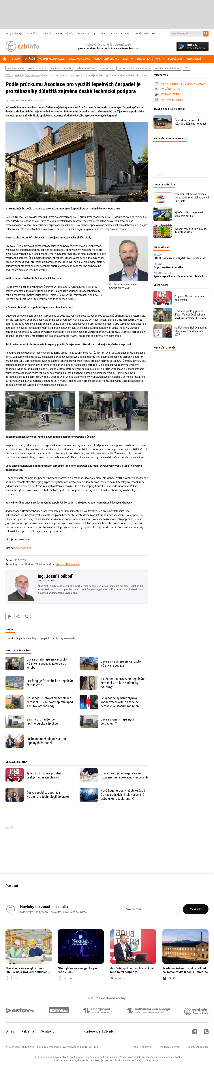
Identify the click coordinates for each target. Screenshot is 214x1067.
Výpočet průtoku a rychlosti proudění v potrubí (189, 214)
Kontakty (47, 1031)
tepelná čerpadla (15, 68)
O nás (9, 1031)
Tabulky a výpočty (65, 33)
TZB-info (9, 75)
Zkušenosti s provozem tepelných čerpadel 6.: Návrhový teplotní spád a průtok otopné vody (50, 702)
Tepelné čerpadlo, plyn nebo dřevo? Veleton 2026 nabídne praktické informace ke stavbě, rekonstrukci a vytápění (190, 314)
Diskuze (47, 33)
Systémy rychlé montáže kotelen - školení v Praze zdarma (181, 276)
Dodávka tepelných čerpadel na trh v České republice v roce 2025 (190, 331)
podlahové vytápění (85, 68)
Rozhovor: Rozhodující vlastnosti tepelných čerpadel (48, 741)
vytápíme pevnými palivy (167, 68)
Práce (81, 33)
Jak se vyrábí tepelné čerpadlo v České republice (121, 663)
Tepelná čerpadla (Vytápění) (21, 638)
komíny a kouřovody (61, 68)
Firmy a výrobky (13, 33)
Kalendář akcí (32, 33)
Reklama (27, 1031)
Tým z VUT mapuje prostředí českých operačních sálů (45, 775)
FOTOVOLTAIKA (170, 94)
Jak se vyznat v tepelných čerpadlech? (118, 721)
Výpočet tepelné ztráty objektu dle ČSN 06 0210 (190, 230)
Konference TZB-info (99, 1031)
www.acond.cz (22, 547)
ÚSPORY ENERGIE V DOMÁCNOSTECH (183, 83)
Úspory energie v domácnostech (134, 68)
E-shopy (125, 33)
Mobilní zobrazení (143, 1046)
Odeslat (196, 909)
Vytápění (19, 75)
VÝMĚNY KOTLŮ (170, 88)
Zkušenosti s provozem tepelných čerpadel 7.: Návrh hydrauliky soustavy (123, 683)
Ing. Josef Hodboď (55, 576)
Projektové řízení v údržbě (168, 267)
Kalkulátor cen (141, 33)
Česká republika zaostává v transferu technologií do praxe (48, 794)
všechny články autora (67, 564)
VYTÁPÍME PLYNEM (172, 99)
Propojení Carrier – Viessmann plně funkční (190, 298)
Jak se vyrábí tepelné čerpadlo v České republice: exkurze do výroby (47, 663)
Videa (114, 33)
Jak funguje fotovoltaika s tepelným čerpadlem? (50, 683)
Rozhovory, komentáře (63, 638)
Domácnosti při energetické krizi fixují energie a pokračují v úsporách (124, 775)
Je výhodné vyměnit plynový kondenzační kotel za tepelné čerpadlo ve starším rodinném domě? (120, 702)
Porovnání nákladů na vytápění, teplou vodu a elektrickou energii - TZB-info (191, 197)
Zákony (91, 33)
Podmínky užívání (170, 1046)
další (186, 68)
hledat (27, 616)
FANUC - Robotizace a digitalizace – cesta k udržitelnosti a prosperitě (181, 258)
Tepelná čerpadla (32, 75)
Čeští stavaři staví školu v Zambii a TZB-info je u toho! (190, 121)
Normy (103, 33)
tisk (9, 616)
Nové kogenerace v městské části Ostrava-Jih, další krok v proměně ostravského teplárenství (123, 794)
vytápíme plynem (37, 68)
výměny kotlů (106, 68)
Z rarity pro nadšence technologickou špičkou (42, 721)
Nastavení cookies (198, 1046)
